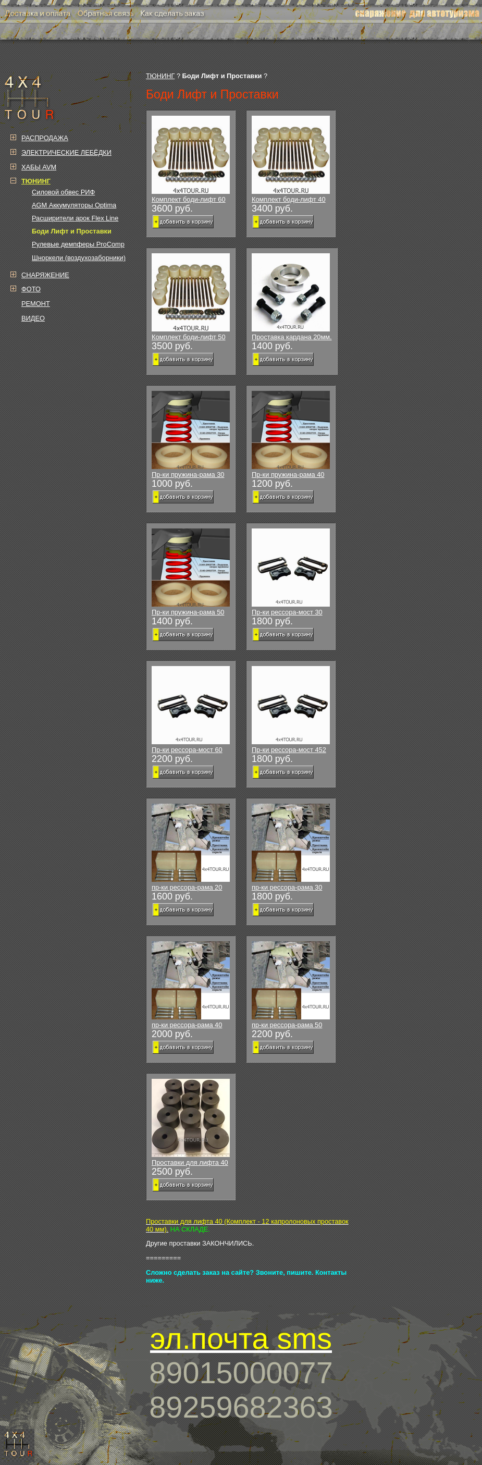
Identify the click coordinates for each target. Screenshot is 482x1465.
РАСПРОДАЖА (44, 138)
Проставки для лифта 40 (191, 1122)
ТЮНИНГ (160, 76)
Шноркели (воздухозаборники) (79, 258)
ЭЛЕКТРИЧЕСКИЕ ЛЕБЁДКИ (66, 152)
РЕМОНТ (35, 303)
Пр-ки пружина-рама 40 (291, 434)
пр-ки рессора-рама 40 (191, 985)
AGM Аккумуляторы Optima (74, 205)
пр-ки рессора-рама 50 (291, 985)
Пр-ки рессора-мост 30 (291, 572)
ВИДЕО (33, 318)
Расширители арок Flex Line (75, 218)
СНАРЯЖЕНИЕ (45, 275)
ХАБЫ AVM (38, 167)
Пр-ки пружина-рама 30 (191, 434)
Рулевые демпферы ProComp (78, 244)
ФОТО (31, 289)
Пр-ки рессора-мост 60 (191, 710)
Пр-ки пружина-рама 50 (191, 572)
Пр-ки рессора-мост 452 (291, 710)
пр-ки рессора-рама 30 (291, 847)
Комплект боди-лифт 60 (191, 159)
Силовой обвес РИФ (63, 192)
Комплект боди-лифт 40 (291, 159)
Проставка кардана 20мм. (292, 297)
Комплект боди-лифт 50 (191, 297)
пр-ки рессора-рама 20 (191, 847)
